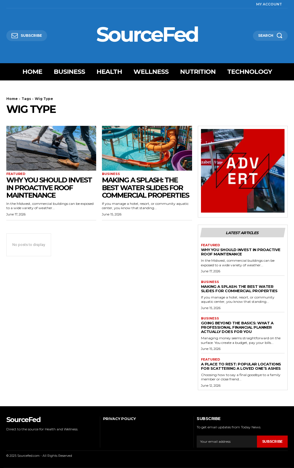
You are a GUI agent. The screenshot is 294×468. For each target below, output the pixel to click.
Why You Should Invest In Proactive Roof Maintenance (49, 187)
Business (111, 174)
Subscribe (272, 441)
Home (12, 99)
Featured (15, 174)
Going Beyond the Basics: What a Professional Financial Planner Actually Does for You (237, 327)
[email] (227, 442)
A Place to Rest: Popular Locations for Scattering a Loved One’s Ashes (241, 366)
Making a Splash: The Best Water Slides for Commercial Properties (145, 187)
